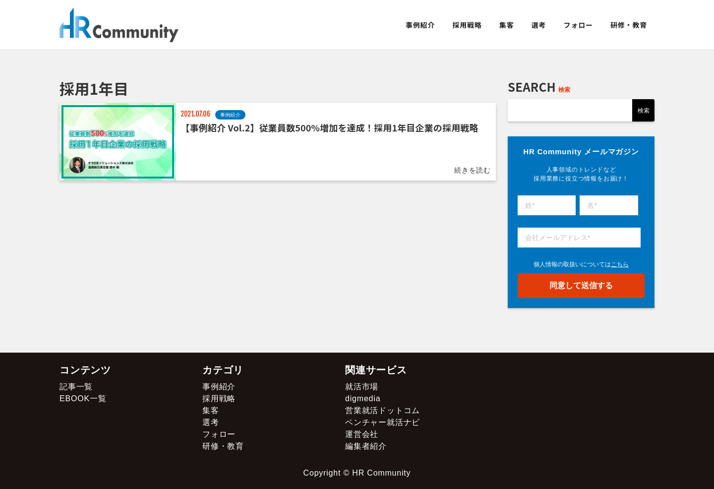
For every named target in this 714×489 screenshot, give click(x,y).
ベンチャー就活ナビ (382, 422)
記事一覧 (76, 386)
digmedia (362, 398)
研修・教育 (628, 25)
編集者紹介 (366, 446)
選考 (539, 25)
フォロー (578, 25)
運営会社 (361, 434)
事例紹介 (420, 25)
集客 (506, 25)
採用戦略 (466, 25)
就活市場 (361, 386)
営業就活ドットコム (382, 410)
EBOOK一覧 (83, 398)
